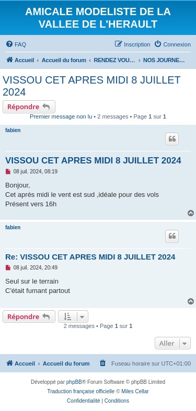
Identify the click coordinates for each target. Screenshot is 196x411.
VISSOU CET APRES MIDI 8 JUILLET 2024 (91, 86)
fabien (12, 130)
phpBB (74, 382)
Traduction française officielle (80, 391)
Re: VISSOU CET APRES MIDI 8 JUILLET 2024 (90, 256)
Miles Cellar (134, 391)
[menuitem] (15, 44)
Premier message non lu (61, 116)
